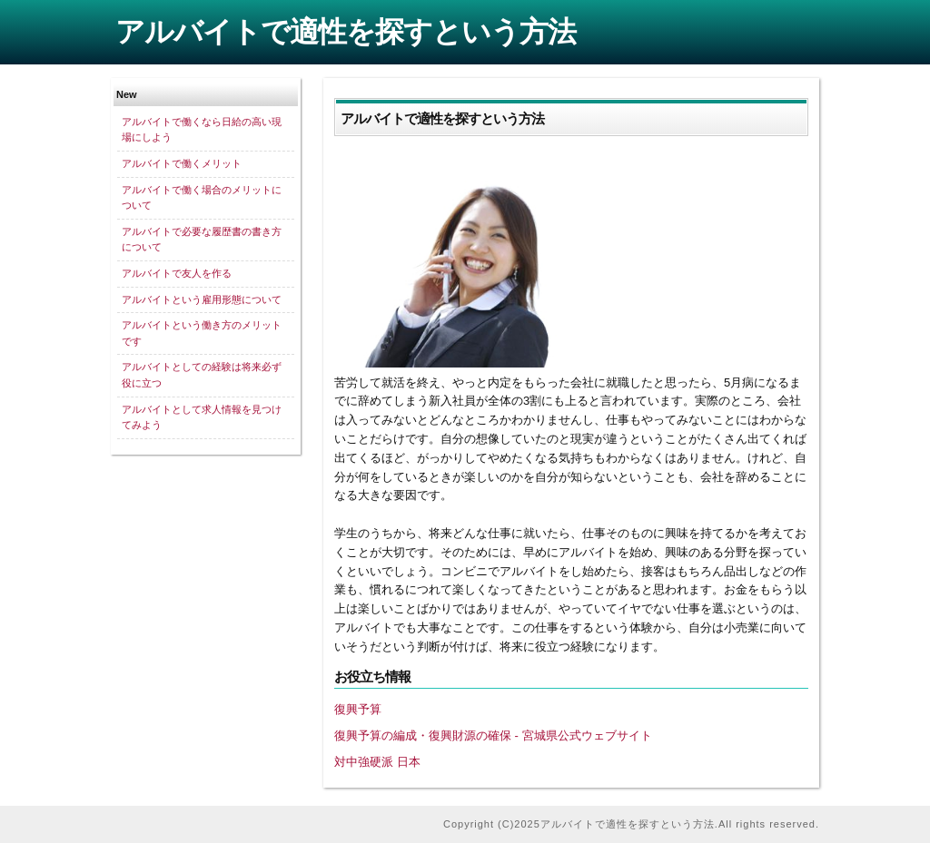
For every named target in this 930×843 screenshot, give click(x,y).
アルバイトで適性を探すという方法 (345, 31)
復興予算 (357, 709)
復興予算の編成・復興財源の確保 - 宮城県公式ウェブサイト (493, 735)
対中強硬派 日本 (377, 762)
